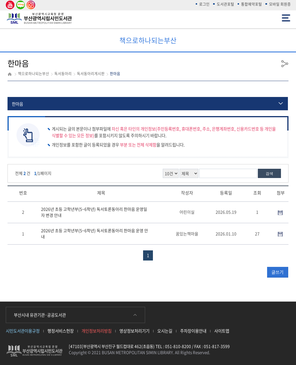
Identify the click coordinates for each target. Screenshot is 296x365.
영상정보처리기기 (134, 331)
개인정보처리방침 (97, 331)
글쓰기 (277, 272)
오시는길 (164, 331)
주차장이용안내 (193, 331)
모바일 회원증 (280, 4)
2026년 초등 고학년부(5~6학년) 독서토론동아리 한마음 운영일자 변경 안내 (94, 212)
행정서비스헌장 (60, 331)
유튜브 (9, 5)
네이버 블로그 (20, 5)
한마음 (17, 104)
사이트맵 (221, 331)
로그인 (204, 4)
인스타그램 (30, 5)
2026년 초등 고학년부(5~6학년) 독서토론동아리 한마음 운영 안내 (94, 234)
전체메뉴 (286, 17)
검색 (269, 173)
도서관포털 (225, 4)
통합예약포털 (251, 4)
